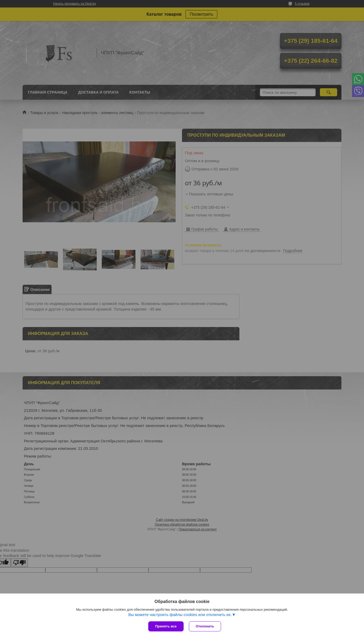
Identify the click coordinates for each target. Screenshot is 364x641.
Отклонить (205, 626)
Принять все (166, 626)
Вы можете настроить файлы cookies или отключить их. (180, 614)
